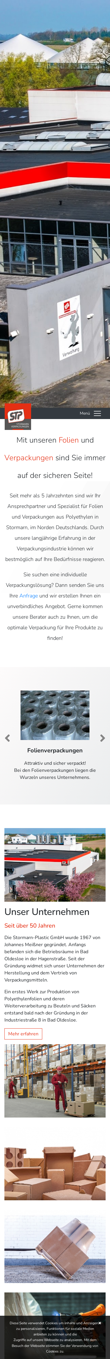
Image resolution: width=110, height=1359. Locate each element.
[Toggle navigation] (90, 413)
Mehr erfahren (23, 1034)
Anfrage (28, 595)
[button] (7, 738)
